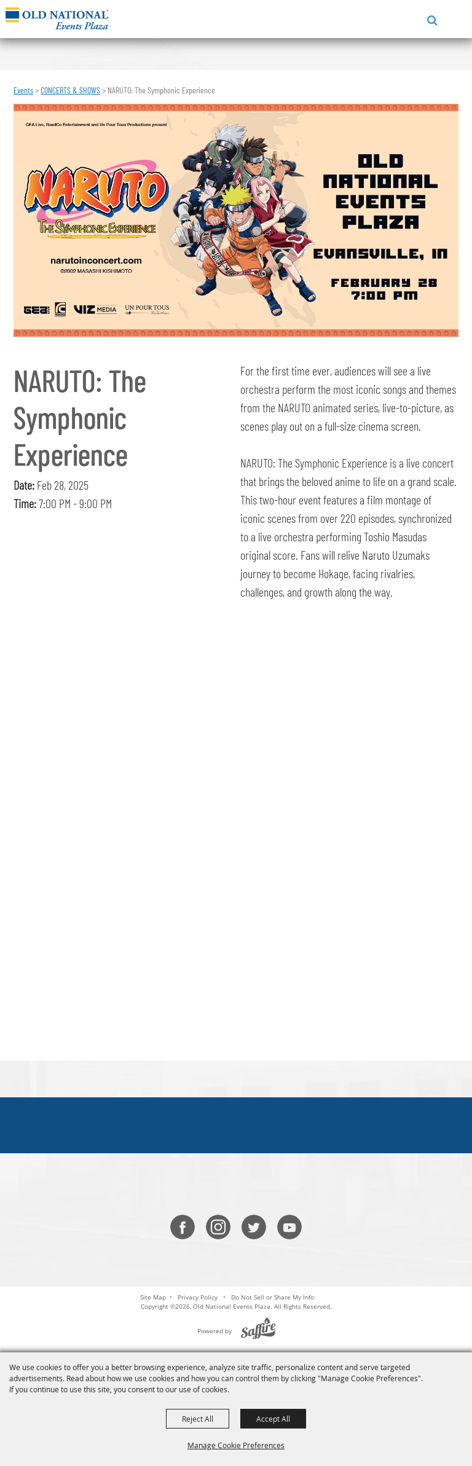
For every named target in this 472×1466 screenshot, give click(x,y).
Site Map (153, 1297)
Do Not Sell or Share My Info (272, 1297)
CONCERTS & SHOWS (70, 90)
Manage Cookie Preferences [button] (236, 1445)
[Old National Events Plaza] (57, 18)
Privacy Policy (198, 1297)
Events (23, 90)
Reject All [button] (197, 1419)
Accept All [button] (273, 1419)
